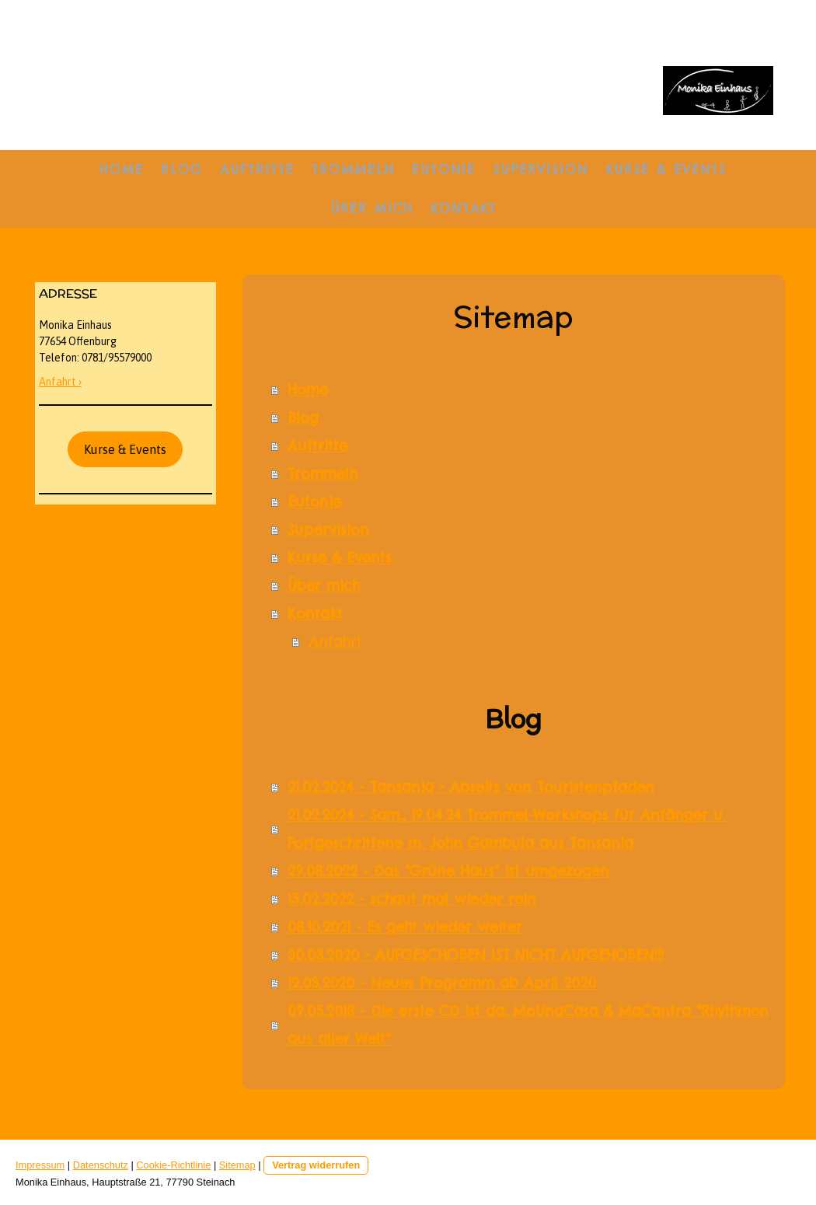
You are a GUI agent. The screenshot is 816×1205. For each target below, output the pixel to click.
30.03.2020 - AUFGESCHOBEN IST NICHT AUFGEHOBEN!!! (476, 955)
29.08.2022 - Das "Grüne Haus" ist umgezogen (448, 871)
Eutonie (444, 169)
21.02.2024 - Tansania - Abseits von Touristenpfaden (471, 787)
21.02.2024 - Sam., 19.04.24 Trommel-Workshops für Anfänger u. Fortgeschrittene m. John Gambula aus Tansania (507, 829)
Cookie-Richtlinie (173, 1165)
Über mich (371, 208)
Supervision (540, 169)
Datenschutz (100, 1165)
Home (121, 169)
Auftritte (257, 169)
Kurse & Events (666, 169)
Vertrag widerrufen (316, 1165)
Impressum (40, 1165)
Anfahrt (335, 642)
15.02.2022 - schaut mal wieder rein (412, 899)
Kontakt (464, 208)
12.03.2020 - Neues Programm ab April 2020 (442, 983)
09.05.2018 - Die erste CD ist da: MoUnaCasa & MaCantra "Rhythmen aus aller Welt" (528, 1025)
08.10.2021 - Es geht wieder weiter (405, 927)
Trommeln (353, 169)
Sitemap (237, 1165)
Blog (182, 169)
